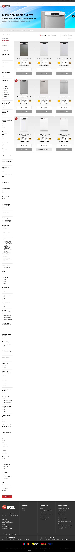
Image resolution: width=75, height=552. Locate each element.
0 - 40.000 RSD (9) (7, 484)
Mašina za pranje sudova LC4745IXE (44, 97)
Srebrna (4, 444)
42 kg (4, 367)
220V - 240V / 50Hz (7, 267)
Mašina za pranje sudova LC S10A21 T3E (24, 59)
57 (3, 127)
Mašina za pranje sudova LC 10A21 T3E (44, 59)
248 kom (5, 377)
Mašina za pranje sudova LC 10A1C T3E (64, 59)
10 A (4, 273)
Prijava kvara (43, 512)
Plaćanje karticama (62, 514)
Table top (5, 41)
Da (3, 58)
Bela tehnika (15, 30)
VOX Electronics (5, 30)
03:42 (4, 420)
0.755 (4, 411)
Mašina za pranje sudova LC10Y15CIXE (64, 97)
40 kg (4, 385)
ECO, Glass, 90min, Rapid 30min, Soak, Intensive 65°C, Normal (7, 242)
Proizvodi (10, 30)
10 (3, 82)
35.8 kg (4, 365)
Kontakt (24, 510)
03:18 (4, 418)
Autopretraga (43, 35)
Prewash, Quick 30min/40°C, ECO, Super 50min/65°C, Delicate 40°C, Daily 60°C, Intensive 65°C (7, 247)
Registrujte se (69, 1)
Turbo (4, 347)
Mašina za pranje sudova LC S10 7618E (24, 97)
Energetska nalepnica (45, 518)
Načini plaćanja (61, 512)
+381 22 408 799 (12, 514)
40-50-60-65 (6, 466)
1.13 (4, 298)
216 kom (5, 375)
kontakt (66, 539)
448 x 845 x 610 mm (7, 400)
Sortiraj (49, 35)
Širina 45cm (5, 50)
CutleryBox (5, 92)
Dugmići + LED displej (7, 476)
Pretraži (7, 496)
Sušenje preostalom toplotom (7, 344)
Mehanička (5, 478)
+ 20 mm (5, 235)
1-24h (4, 281)
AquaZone (5, 90)
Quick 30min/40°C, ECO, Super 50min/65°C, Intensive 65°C (7, 259)
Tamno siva (5, 446)
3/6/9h (4, 283)
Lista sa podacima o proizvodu (46, 514)
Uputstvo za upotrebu (45, 516)
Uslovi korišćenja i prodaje (63, 508)
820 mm (5, 228)
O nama (23, 508)
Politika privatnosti (62, 510)
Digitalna (5, 474)
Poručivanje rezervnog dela (46, 510)
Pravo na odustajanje (62, 518)
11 (3, 328)
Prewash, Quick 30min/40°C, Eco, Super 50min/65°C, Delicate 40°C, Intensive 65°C (7, 253)
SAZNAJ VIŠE (24, 70)
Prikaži (64, 35)
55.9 (4, 392)
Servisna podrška (44, 519)
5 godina (5, 452)
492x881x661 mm (7, 315)
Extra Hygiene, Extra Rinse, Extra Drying (7, 221)
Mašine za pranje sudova (23, 30)
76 (4, 107)
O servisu (42, 508)
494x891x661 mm (7, 317)
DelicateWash (6, 94)
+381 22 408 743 (14, 516)
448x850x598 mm (7, 402)
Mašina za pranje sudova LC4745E (44, 135)
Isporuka (60, 516)
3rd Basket (5, 88)
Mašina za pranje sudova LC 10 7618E (24, 135)
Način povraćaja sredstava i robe (65, 525)
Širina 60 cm (5, 38)
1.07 (4, 306)
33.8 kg (4, 383)
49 (4, 123)
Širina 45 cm (5, 40)
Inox (4, 442)
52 (3, 125)
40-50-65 (5, 468)
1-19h (4, 279)
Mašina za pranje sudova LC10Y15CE (64, 135)
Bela (4, 440)
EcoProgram (5, 96)
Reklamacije (60, 519)
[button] (7, 45)
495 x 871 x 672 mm (7, 319)
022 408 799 (27, 539)
